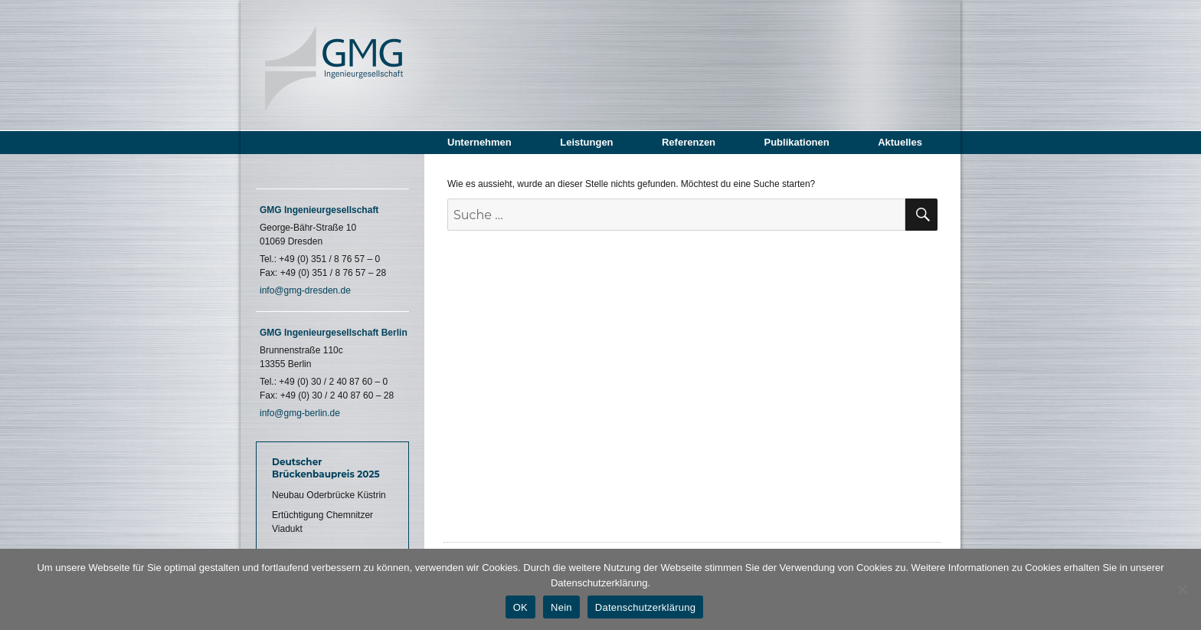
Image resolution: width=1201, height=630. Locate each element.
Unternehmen (479, 142)
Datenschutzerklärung (645, 607)
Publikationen (796, 142)
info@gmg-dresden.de (305, 290)
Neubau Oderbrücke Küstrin (329, 495)
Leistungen (586, 142)
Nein (561, 607)
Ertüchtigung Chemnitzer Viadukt (322, 522)
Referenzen (688, 142)
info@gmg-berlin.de (300, 413)
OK (520, 607)
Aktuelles (900, 142)
